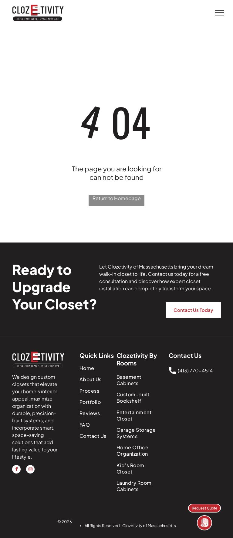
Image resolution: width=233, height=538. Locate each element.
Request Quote (204, 507)
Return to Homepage (117, 198)
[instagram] (30, 470)
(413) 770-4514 (195, 370)
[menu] (220, 13)
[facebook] (16, 470)
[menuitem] (99, 368)
